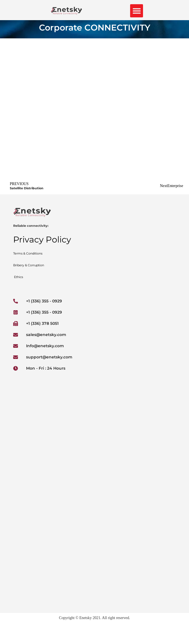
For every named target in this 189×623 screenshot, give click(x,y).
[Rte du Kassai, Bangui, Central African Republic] (94, 488)
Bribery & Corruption (28, 265)
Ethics (18, 277)
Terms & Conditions (28, 253)
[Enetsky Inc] (94, 417)
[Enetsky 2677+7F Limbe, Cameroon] (94, 564)
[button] (136, 10)
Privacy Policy (42, 239)
